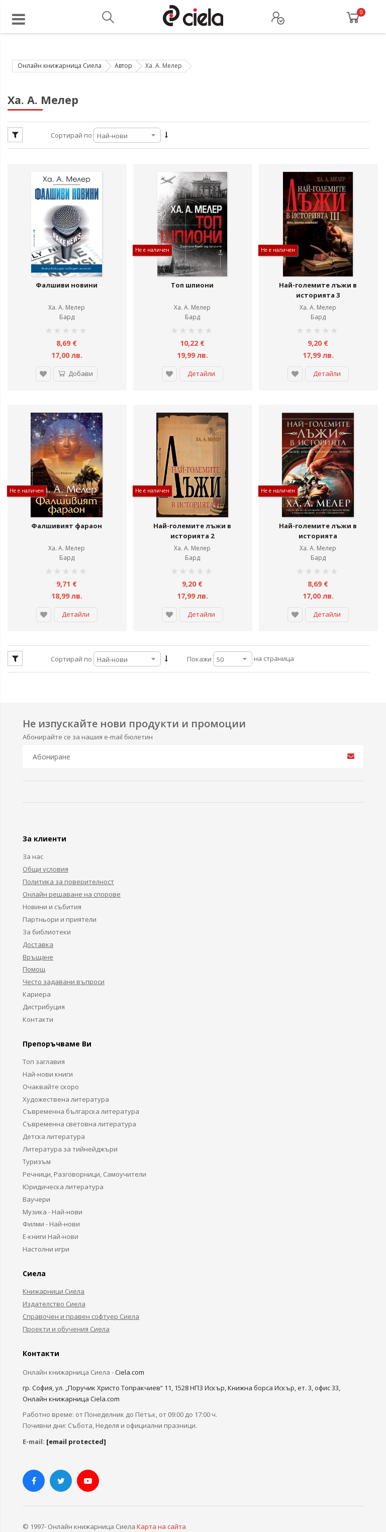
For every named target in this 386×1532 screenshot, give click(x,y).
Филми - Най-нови (51, 1198)
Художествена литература (66, 1073)
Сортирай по (71, 135)
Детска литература (54, 1111)
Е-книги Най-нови (50, 1211)
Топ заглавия (44, 1035)
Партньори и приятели (59, 893)
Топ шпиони (192, 272)
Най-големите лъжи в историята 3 (318, 277)
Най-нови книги (48, 1048)
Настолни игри (46, 1223)
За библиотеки (47, 906)
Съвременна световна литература (79, 1098)
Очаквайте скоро (51, 1061)
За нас (33, 831)
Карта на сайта (161, 1500)
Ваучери (36, 1173)
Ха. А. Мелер (66, 295)
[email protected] (76, 1415)
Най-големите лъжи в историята (318, 505)
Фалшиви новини (67, 272)
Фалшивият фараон (66, 500)
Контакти (38, 993)
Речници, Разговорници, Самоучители (84, 1148)
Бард (66, 304)
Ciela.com (129, 1346)
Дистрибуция (44, 981)
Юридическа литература (63, 1161)
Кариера (37, 969)
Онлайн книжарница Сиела (60, 65)
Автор (123, 65)
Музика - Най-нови (52, 1186)
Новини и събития (52, 881)
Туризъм (37, 1135)
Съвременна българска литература (81, 1086)
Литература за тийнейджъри (70, 1123)
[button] (39, 361)
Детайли (201, 360)
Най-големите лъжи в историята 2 (192, 505)
